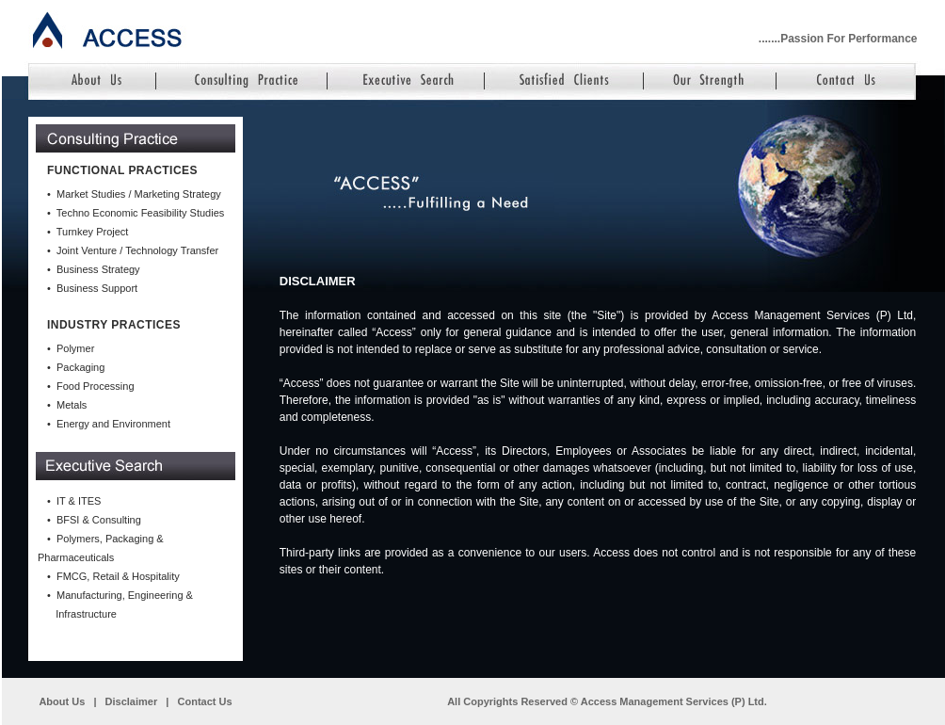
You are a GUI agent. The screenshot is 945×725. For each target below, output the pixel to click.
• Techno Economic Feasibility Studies (135, 212)
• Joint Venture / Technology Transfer (132, 250)
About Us (62, 701)
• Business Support (92, 288)
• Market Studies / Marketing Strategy (134, 194)
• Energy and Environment (108, 423)
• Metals (67, 405)
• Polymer (70, 348)
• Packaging (75, 367)
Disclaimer (131, 701)
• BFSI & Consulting (94, 519)
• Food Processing (91, 386)
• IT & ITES (74, 501)
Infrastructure (82, 614)
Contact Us (205, 701)
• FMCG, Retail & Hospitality (113, 576)
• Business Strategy (93, 269)
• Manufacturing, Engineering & (120, 595)
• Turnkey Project (87, 231)
